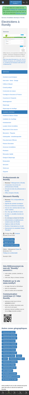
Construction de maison (9, 91)
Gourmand (20, 392)
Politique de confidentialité (18, 9)
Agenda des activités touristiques (14, 203)
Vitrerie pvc (6, 168)
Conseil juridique (7, 87)
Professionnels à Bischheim (9, 335)
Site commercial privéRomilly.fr (16, 2)
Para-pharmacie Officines (10, 140)
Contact (26, 392)
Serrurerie (5, 164)
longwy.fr (19, 355)
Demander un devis (9, 239)
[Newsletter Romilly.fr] (23, 2)
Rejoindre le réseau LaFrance (11, 245)
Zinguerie (5, 171)
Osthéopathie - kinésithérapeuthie (12, 136)
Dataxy (18, 249)
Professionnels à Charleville (9, 344)
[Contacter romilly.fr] (26, 2)
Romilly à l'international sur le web (14, 226)
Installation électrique (8, 112)
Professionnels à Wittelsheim (10, 361)
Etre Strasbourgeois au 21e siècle (11, 376)
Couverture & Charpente (9, 98)
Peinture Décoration (8, 143)
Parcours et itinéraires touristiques (14, 205)
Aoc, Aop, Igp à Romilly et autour (14, 211)
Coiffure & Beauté (8, 84)
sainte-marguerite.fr (7, 370)
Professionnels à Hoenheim (9, 353)
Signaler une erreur (9, 242)
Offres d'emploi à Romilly (12, 193)
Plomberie (5, 150)
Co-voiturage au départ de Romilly (14, 218)
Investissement (7, 122)
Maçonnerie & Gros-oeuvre (10, 129)
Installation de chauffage (9, 119)
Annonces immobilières (9, 147)
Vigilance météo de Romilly (12, 224)
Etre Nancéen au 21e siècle (9, 373)
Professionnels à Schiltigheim (17, 358)
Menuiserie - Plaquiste (9, 133)
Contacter (17, 233)
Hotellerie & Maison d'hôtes (10, 115)
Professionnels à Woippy (9, 364)
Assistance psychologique (10, 77)
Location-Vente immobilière (10, 126)
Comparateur (8, 392)
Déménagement (7, 101)
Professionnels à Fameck (9, 350)
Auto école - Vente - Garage (10, 80)
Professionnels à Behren (9, 332)
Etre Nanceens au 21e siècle (10, 379)
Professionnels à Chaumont (9, 347)
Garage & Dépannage (9, 157)
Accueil (3, 392)
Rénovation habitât (8, 154)
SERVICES (6, 72)
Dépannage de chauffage (10, 108)
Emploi (14, 392)
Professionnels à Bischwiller (9, 338)
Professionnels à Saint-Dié (9, 367)
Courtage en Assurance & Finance (12, 94)
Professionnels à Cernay (9, 341)
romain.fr (5, 358)
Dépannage (6, 105)
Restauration (6, 161)
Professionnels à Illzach (8, 355)
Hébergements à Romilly (18, 182)
